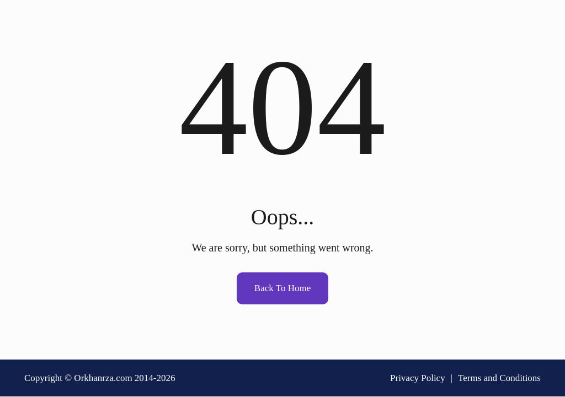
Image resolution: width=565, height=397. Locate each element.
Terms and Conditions (499, 378)
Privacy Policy (417, 378)
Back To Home (282, 288)
